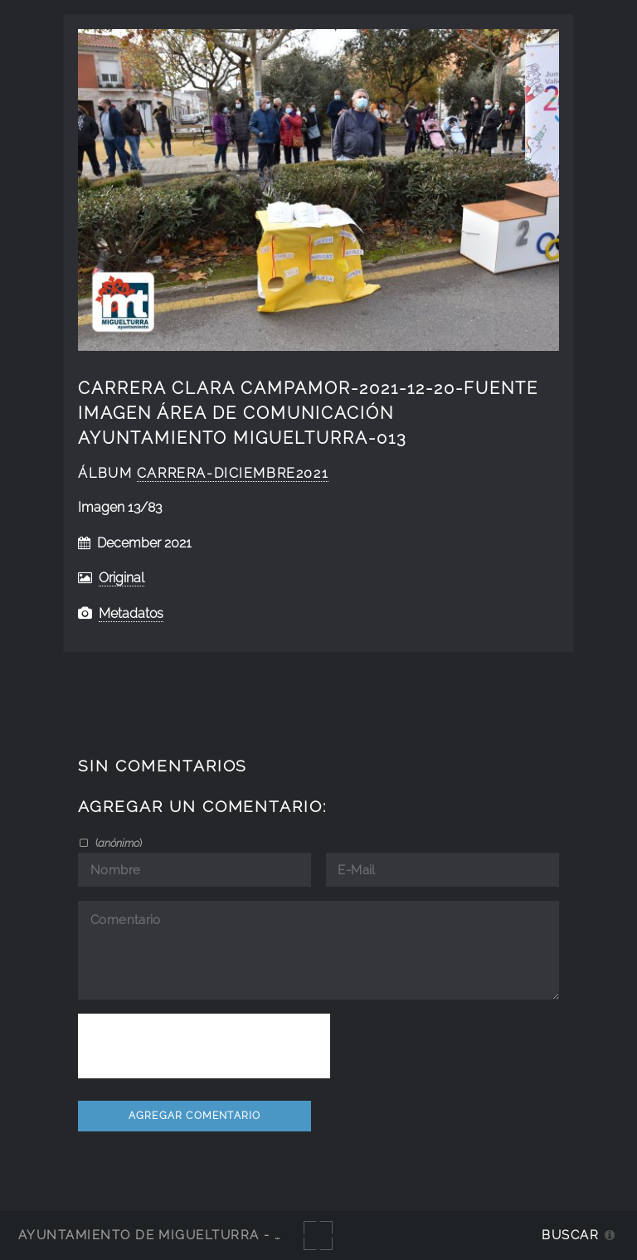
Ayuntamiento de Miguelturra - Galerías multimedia (227, 1235)
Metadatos (131, 613)
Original (121, 578)
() (117, 842)
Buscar (570, 1235)
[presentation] (204, 1046)
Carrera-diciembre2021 (232, 473)
